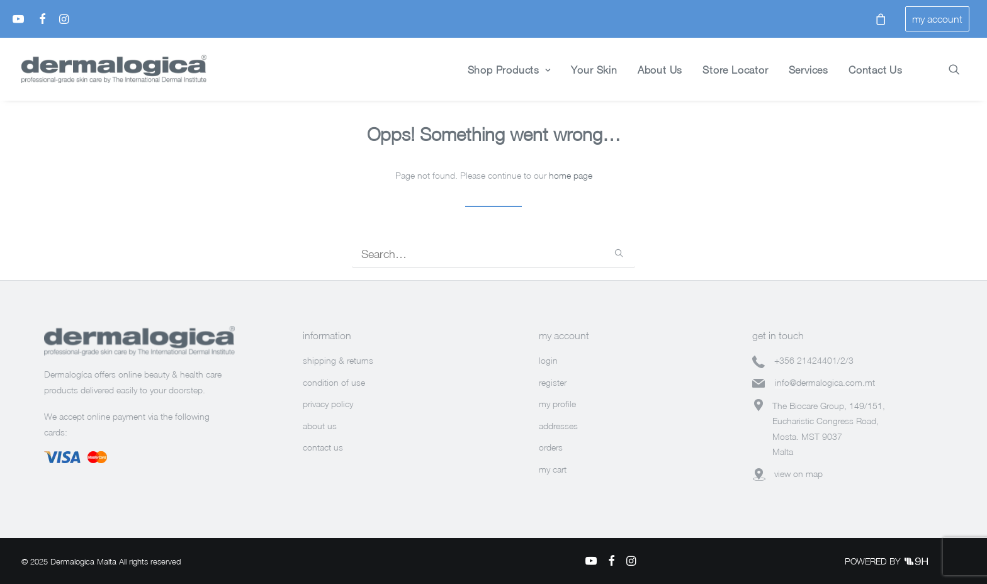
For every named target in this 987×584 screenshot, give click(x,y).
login (548, 360)
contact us (323, 447)
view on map (798, 473)
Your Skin (594, 70)
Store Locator (735, 70)
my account (937, 19)
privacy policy (328, 403)
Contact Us (876, 70)
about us (320, 425)
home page (570, 175)
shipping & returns (338, 360)
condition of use (334, 382)
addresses (558, 425)
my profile (557, 403)
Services (808, 70)
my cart (553, 469)
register (553, 382)
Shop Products (509, 70)
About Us (660, 70)
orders (551, 447)
